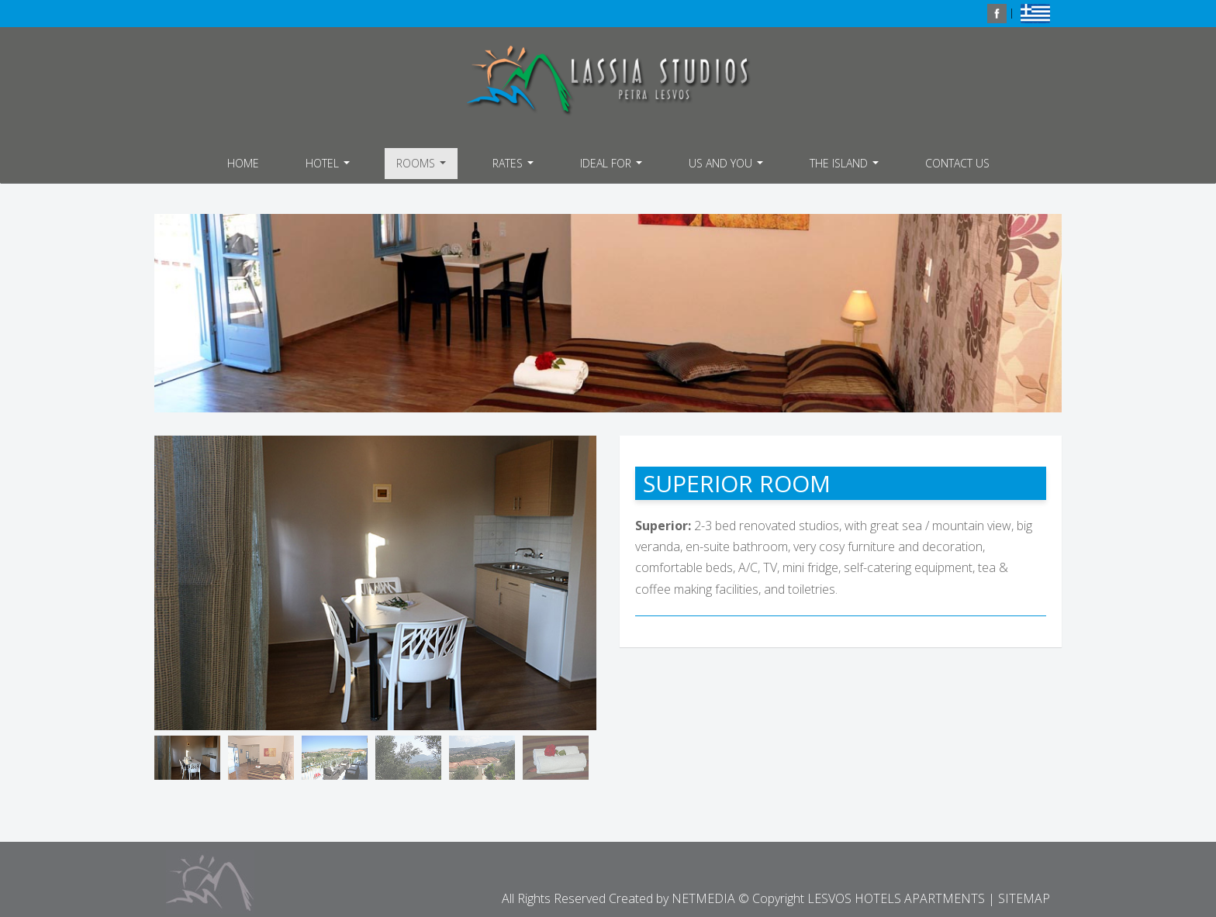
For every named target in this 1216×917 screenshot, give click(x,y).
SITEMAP (1024, 898)
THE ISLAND (846, 167)
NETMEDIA (703, 898)
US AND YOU (728, 167)
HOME (243, 163)
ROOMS (423, 167)
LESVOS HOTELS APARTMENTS (608, 80)
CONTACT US (957, 163)
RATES (514, 167)
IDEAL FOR (613, 167)
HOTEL (330, 167)
